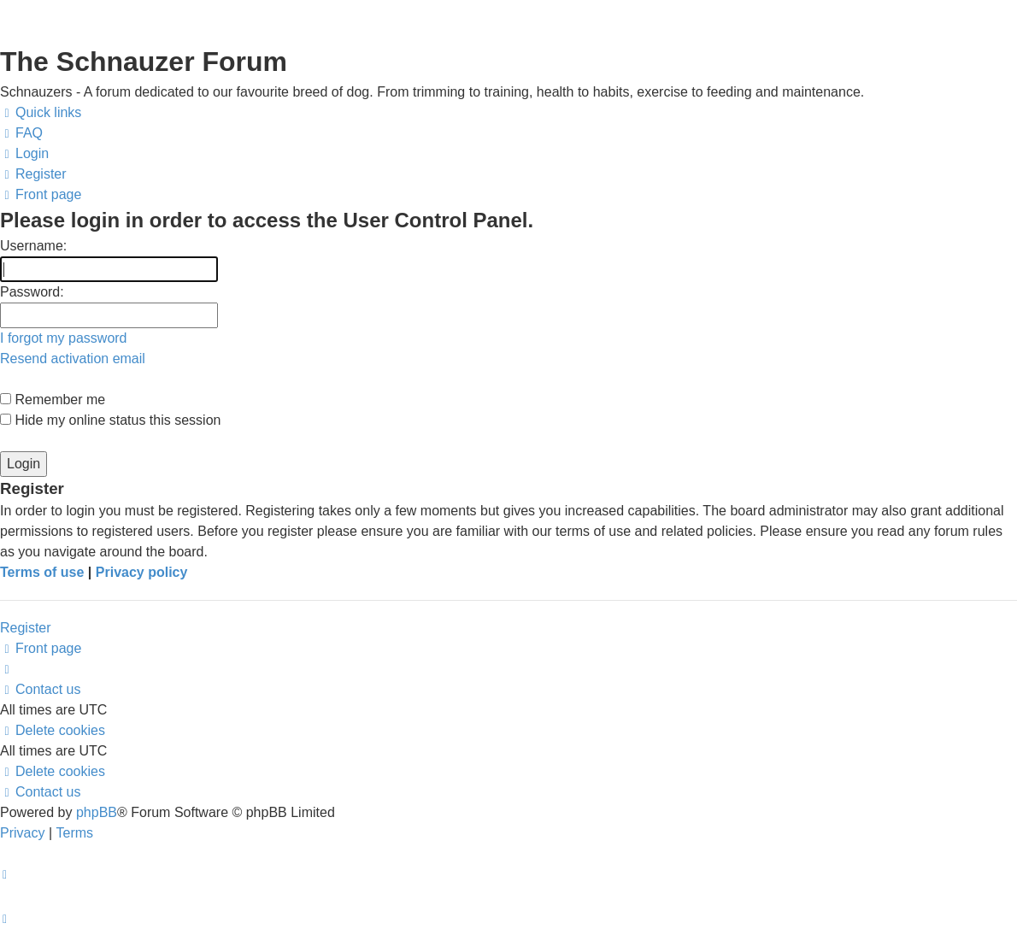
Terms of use (42, 572)
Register (25, 627)
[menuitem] (21, 133)
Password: (32, 292)
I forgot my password (63, 338)
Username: (33, 245)
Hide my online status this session (110, 420)
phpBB (96, 812)
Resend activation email (72, 358)
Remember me (52, 399)
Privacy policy (142, 572)
